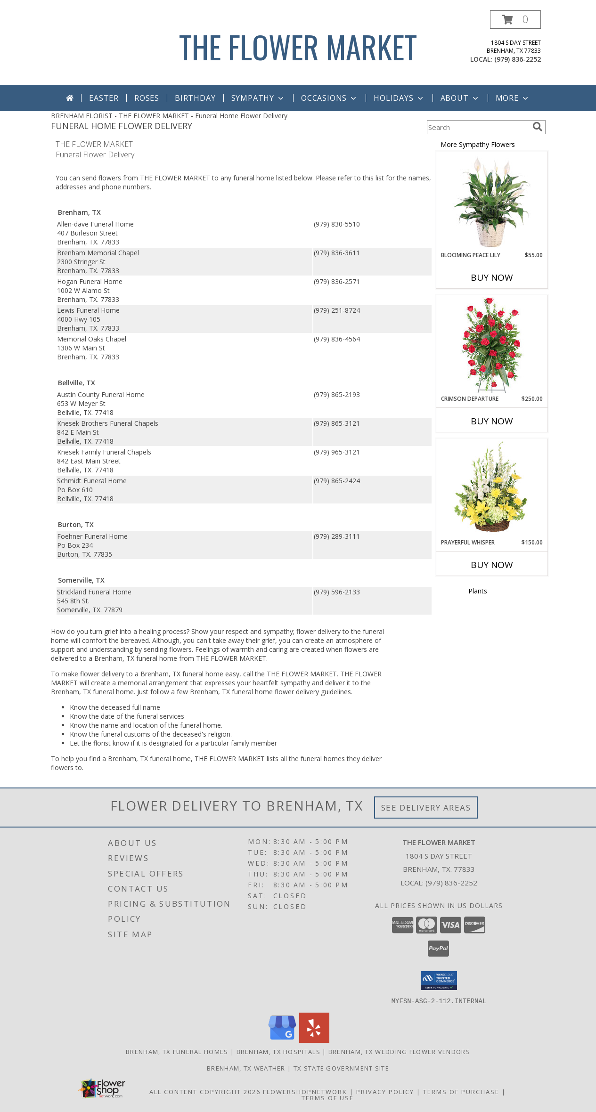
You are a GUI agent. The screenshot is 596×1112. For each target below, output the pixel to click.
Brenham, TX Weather (246, 1067)
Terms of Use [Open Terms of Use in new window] (328, 1097)
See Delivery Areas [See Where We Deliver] (426, 807)
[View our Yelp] (314, 1039)
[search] (537, 127)
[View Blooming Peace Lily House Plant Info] (491, 201)
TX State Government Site (341, 1067)
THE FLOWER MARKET (298, 46)
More (513, 98)
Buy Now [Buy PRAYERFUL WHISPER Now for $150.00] (492, 565)
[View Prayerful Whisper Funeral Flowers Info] (491, 488)
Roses (146, 98)
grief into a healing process (145, 631)
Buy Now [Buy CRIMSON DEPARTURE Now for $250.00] (492, 421)
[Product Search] (477, 127)
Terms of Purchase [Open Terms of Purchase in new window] (461, 1091)
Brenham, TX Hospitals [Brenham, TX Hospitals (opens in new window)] (278, 1051)
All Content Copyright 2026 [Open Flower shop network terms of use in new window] (205, 1091)
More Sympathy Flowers (478, 144)
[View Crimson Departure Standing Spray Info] (491, 345)
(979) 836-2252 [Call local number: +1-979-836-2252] (517, 59)
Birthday (195, 98)
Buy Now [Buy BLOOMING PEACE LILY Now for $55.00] (492, 277)
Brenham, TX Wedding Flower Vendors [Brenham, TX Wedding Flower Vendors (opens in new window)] (399, 1051)
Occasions (329, 98)
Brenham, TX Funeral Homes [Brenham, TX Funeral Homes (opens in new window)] (177, 1051)
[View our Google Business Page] (282, 1039)
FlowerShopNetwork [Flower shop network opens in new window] (305, 1091)
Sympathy (258, 98)
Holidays (399, 98)
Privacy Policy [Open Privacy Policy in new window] (385, 1091)
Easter (104, 98)
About (460, 98)
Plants (477, 590)
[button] (515, 19)
